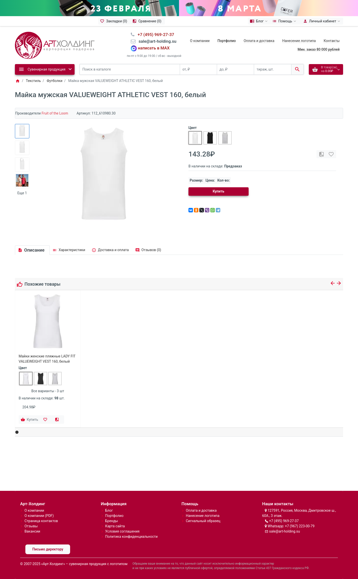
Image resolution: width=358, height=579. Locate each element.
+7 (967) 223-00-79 (299, 526)
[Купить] (30, 419)
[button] (17, 432)
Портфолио (114, 516)
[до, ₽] (235, 69)
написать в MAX (154, 48)
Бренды (111, 521)
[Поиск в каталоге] (130, 69)
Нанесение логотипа (299, 41)
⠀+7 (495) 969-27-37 (154, 34)
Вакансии (32, 531)
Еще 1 (22, 193)
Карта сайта (115, 526)
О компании (200, 41)
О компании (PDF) (39, 516)
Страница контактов (41, 521)
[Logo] (54, 45)
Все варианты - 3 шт (47, 391)
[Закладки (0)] (114, 21)
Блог (109, 510)
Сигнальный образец (203, 521)
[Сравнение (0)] (147, 21)
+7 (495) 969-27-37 (284, 521)
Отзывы (31, 526)
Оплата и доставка (259, 41)
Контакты (332, 41)
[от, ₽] (198, 69)
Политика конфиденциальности (131, 537)
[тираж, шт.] (272, 69)
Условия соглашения (122, 531)
